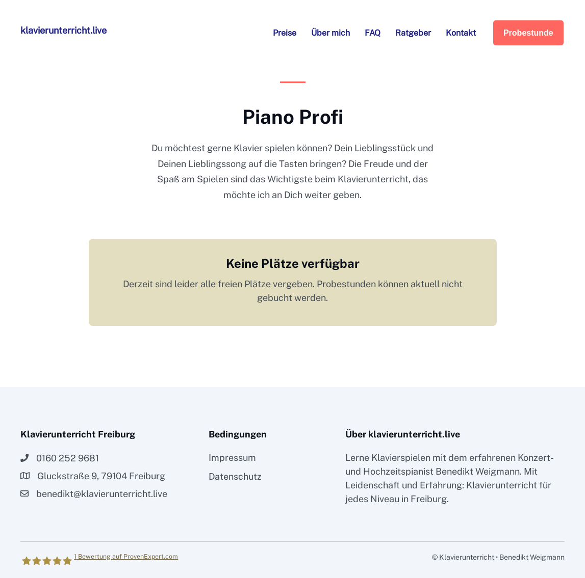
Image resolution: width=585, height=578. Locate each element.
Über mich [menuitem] (330, 33)
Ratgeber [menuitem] (413, 33)
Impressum (232, 457)
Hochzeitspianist (398, 471)
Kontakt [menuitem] (461, 33)
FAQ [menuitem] (372, 33)
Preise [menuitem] (284, 33)
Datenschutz (235, 476)
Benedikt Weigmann (478, 471)
